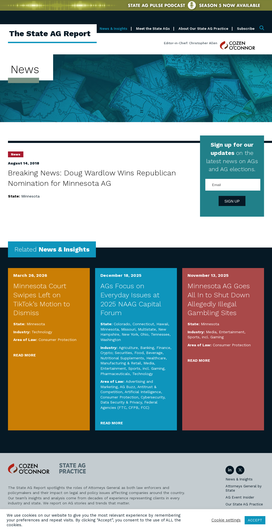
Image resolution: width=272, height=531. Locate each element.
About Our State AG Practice (203, 29)
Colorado (122, 324)
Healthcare (156, 358)
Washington (110, 339)
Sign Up (232, 201)
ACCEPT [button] (255, 520)
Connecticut (143, 324)
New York (130, 334)
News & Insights (113, 29)
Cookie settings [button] (226, 520)
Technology (42, 332)
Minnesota (30, 196)
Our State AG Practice (244, 504)
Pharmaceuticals (115, 374)
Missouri (128, 329)
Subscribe (245, 29)
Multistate (147, 329)
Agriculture (128, 347)
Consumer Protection (57, 339)
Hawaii (162, 324)
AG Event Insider (240, 497)
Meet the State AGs (153, 29)
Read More (24, 355)
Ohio (144, 334)
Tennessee (160, 334)
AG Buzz (127, 387)
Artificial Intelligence (143, 392)
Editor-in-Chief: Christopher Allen (190, 43)
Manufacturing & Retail (120, 363)
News (15, 154)
